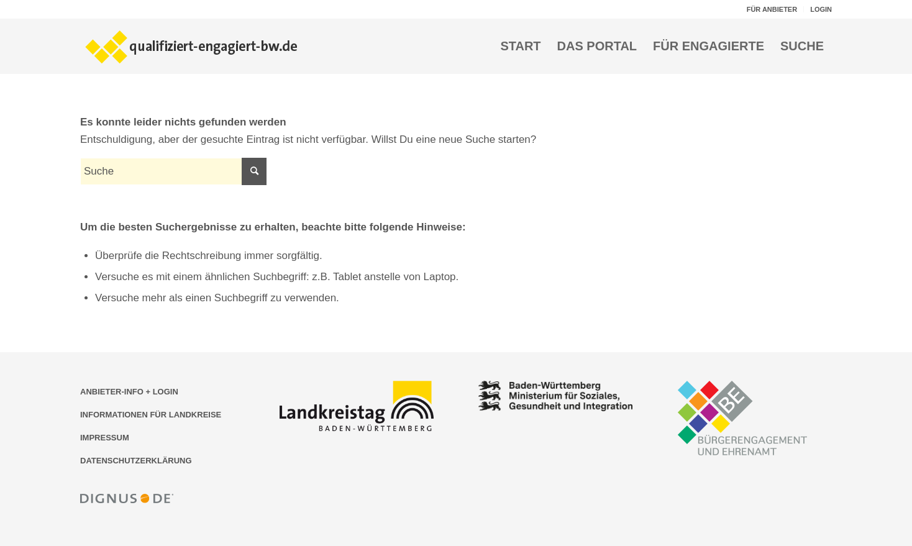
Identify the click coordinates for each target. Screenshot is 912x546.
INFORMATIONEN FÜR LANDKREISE (150, 414)
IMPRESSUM (104, 437)
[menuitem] (772, 9)
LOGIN (821, 9)
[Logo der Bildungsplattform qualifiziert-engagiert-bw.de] (192, 46)
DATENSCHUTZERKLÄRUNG (136, 460)
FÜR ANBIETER (772, 9)
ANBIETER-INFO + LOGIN (129, 391)
